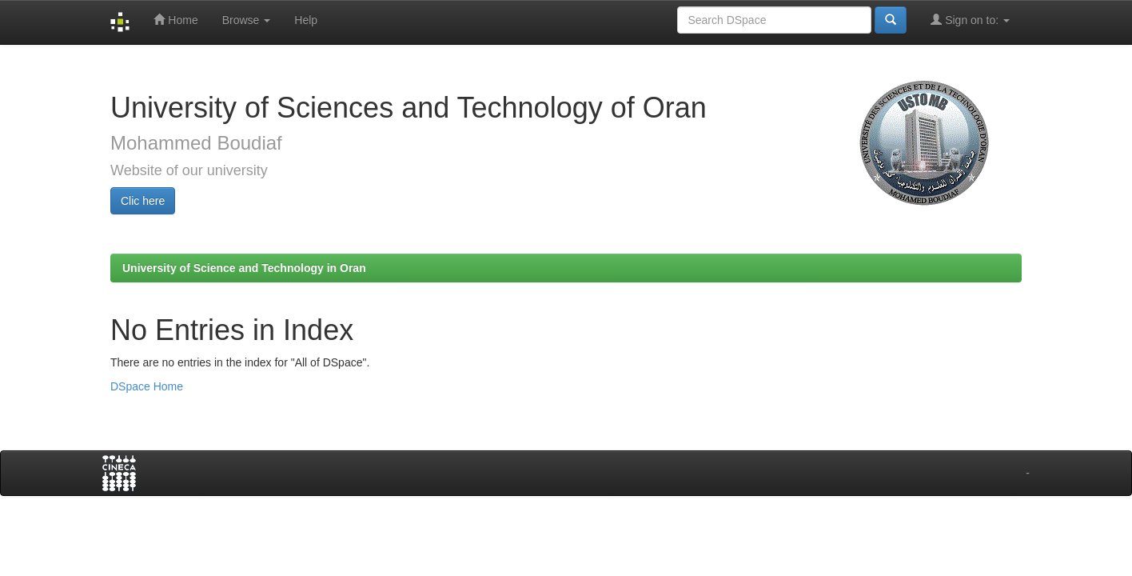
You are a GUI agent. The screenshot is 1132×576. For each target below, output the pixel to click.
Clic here (143, 200)
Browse (246, 20)
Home (175, 19)
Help (305, 20)
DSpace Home (146, 386)
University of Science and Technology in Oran (244, 268)
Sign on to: (970, 19)
